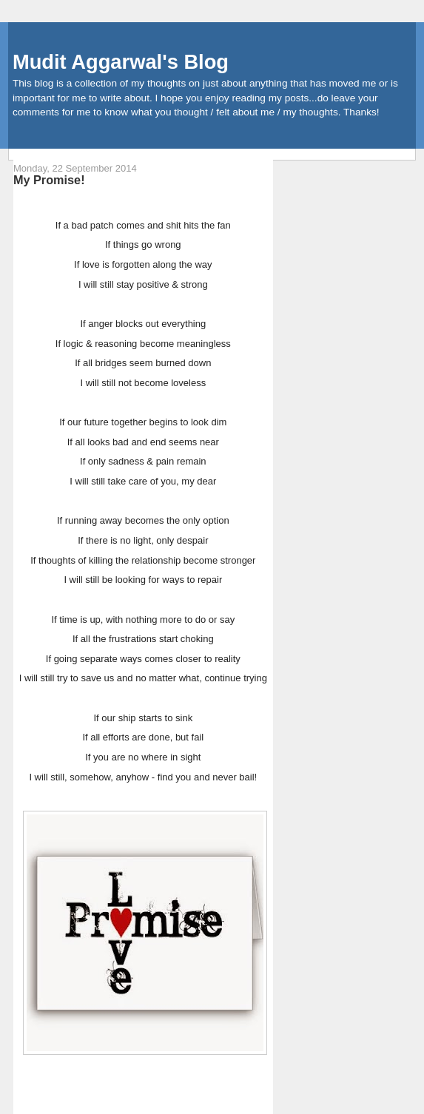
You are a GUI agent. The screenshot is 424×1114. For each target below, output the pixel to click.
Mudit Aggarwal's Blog (121, 61)
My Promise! (49, 179)
